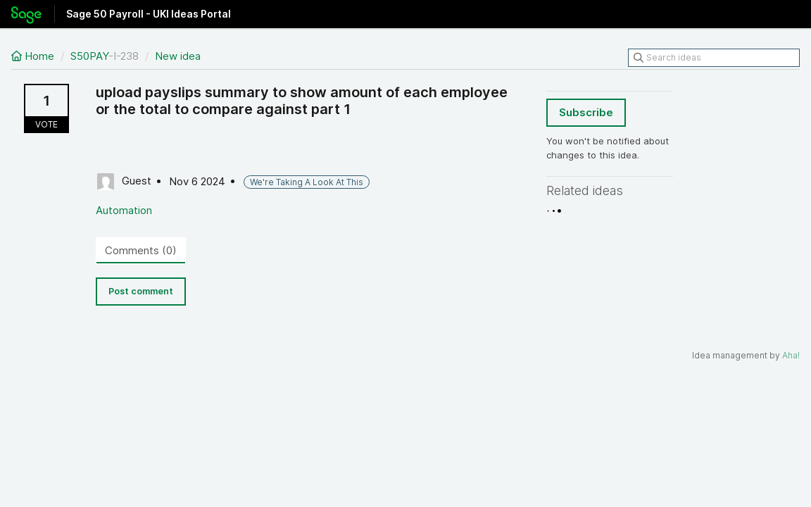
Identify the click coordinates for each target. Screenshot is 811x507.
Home (34, 56)
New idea (178, 56)
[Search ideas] (714, 58)
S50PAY (89, 56)
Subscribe (586, 112)
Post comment (140, 291)
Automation (124, 210)
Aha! (791, 355)
